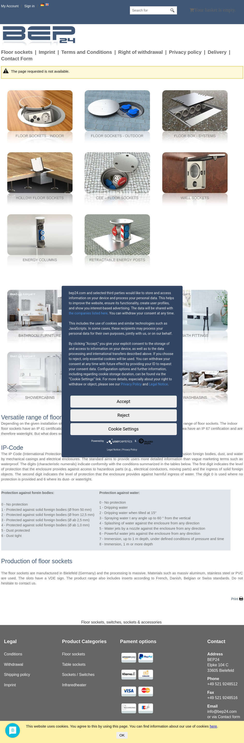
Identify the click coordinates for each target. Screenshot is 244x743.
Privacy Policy (131, 384)
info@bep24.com (222, 711)
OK (122, 735)
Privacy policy (185, 52)
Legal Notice (158, 384)
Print (234, 599)
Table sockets (74, 664)
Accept (123, 401)
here (213, 726)
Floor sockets (17, 52)
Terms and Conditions (86, 52)
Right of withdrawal (140, 52)
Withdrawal (13, 664)
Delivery (217, 52)
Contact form (229, 717)
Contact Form (17, 58)
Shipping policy (17, 675)
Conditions (13, 654)
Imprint (47, 52)
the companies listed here (88, 313)
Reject (124, 415)
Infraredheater (74, 685)
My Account (10, 6)
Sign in (29, 6)
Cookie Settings (123, 428)
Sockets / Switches (78, 675)
